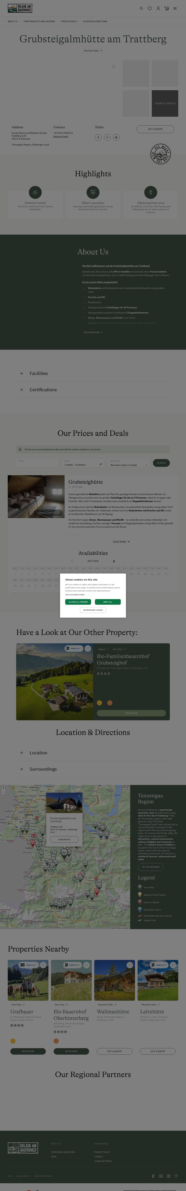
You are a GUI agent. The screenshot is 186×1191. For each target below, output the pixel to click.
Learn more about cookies (75, 594)
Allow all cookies (78, 602)
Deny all (107, 602)
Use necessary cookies (93, 610)
